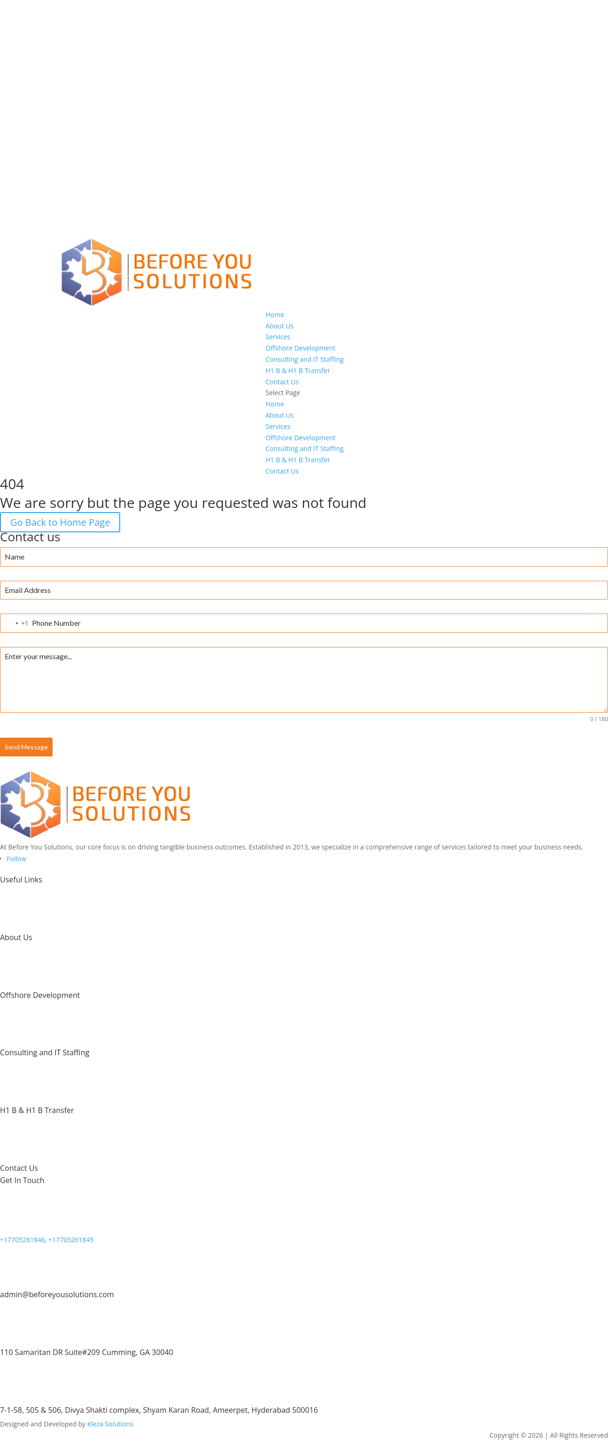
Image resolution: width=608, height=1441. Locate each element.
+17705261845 (70, 1239)
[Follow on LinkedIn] (16, 858)
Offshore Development (301, 347)
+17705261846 (22, 1239)
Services (278, 336)
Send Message (26, 747)
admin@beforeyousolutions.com (57, 1294)
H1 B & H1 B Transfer (298, 370)
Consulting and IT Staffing (305, 359)
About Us (280, 325)
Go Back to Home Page (60, 522)
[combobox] (14, 623)
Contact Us (282, 381)
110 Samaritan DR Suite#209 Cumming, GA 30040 (86, 1352)
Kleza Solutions (110, 1423)
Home (275, 314)
